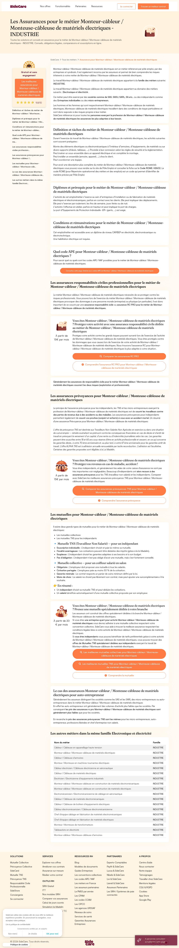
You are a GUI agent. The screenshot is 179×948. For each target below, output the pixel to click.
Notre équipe (145, 870)
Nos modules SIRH (51, 894)
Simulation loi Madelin (52, 906)
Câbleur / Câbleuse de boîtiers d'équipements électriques (82, 804)
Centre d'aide (145, 862)
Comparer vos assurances (55, 898)
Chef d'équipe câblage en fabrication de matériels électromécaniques (88, 814)
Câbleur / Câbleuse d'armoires (68, 757)
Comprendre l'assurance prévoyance (119, 500)
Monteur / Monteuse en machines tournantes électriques (81, 763)
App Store (144, 895)
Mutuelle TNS (16, 874)
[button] (16, 945)
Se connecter (126, 6)
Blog (77, 862)
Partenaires (80, 6)
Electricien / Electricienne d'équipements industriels (78, 778)
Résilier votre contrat (52, 874)
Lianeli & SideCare (115, 883)
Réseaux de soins (83, 912)
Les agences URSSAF (85, 908)
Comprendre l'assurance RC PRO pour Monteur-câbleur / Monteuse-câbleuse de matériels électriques (119, 366)
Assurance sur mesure (53, 870)
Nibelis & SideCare (116, 874)
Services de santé (83, 916)
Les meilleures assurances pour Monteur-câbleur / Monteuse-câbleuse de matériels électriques (29, 88)
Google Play (145, 899)
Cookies (143, 891)
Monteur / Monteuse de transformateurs (73, 824)
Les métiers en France (85, 883)
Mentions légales (147, 883)
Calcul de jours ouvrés (53, 902)
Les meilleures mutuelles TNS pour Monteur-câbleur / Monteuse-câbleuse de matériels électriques (119, 665)
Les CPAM (79, 895)
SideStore (15, 890)
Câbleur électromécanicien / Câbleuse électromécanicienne (83, 809)
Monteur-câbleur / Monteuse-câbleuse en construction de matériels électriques (92, 788)
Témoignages (146, 874)
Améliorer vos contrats (53, 866)
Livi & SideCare (114, 879)
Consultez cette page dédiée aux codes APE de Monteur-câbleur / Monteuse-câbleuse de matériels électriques (109, 271)
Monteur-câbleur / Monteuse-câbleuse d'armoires (78, 835)
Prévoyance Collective (21, 866)
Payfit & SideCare (115, 866)
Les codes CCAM (83, 899)
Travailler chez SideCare (150, 879)
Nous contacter (146, 866)
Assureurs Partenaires (117, 887)
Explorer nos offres (51, 862)
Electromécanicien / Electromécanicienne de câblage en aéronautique (88, 793)
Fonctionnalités (62, 6)
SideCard (14, 870)
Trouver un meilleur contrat (153, 6)
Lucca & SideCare (115, 870)
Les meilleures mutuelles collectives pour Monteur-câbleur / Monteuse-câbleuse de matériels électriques (119, 654)
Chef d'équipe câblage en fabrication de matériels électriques (84, 819)
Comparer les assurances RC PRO (119, 356)
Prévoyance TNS (18, 879)
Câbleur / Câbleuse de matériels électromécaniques (79, 799)
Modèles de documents (86, 866)
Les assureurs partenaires (87, 887)
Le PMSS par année (84, 891)
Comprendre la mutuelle (119, 675)
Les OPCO (80, 904)
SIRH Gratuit (48, 886)
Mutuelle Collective (19, 862)
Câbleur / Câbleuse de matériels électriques (75, 773)
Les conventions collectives (88, 874)
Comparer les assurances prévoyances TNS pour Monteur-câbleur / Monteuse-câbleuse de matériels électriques (119, 491)
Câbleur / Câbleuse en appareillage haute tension (78, 747)
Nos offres (45, 6)
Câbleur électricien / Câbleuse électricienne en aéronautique (83, 768)
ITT (44, 890)
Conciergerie (16, 894)
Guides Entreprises (84, 870)
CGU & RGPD (145, 887)
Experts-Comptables (117, 862)
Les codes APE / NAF (85, 879)
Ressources (97, 6)
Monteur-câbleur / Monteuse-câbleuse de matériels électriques (84, 752)
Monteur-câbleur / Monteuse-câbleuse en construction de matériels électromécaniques (96, 783)
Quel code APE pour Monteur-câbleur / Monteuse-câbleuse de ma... (27, 138)
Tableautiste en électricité (66, 829)
